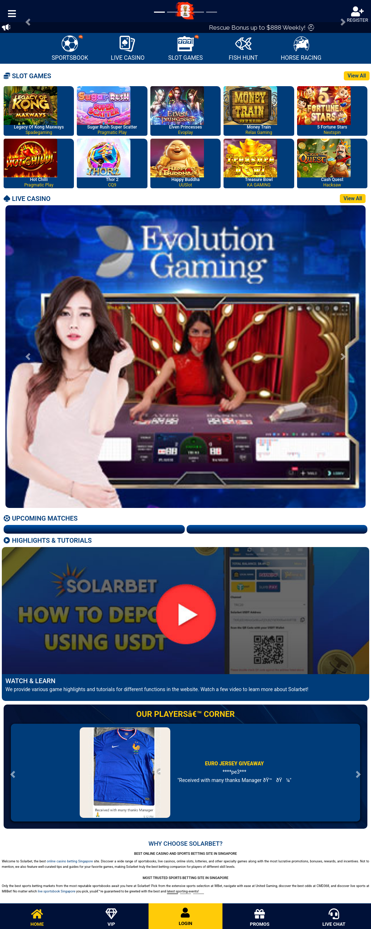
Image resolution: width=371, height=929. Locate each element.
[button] (28, 356)
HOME (37, 918)
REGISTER (357, 15)
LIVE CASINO (128, 48)
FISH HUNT (243, 48)
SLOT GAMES (185, 47)
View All (356, 76)
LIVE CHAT (334, 918)
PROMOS (259, 918)
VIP (111, 918)
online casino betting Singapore (70, 861)
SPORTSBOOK (69, 47)
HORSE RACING (301, 48)
